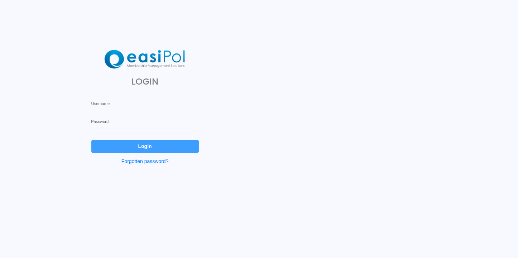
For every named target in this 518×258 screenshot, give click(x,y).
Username (100, 103)
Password (100, 121)
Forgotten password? (145, 161)
